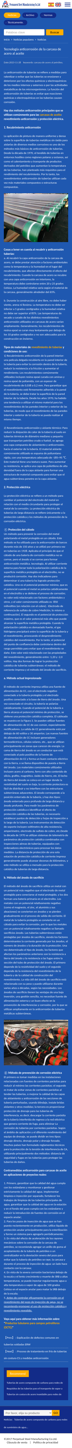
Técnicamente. (15, 22)
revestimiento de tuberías (46, 347)
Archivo (30, 15)
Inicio (7, 39)
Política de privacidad (45, 1442)
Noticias (12, 15)
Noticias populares (23, 39)
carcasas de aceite (50, 115)
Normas (48, 15)
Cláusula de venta (16, 1442)
